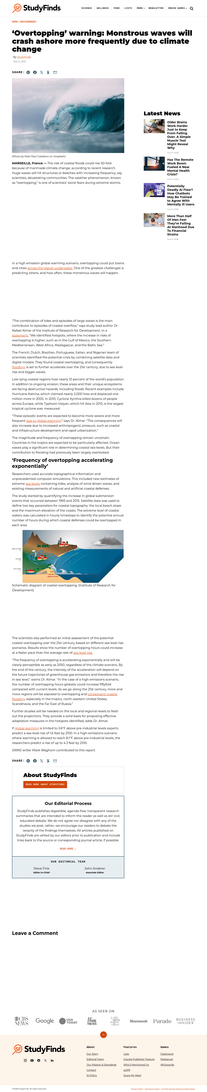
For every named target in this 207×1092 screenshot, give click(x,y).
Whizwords (167, 1064)
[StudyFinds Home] (36, 8)
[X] (45, 1060)
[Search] (191, 8)
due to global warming (43, 421)
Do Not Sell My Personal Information (178, 1089)
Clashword (167, 1054)
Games (165, 1047)
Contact (91, 1070)
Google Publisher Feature (139, 1059)
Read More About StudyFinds (45, 784)
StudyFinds (24, 57)
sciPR (126, 1070)
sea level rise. (83, 652)
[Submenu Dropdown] (144, 8)
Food (117, 8)
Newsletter (156, 8)
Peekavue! (167, 1059)
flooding (18, 367)
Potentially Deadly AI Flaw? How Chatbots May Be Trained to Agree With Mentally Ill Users (180, 195)
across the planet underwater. (50, 268)
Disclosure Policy (152, 1089)
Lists (128, 8)
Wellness (103, 8)
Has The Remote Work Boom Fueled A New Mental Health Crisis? (180, 167)
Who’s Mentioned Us (136, 1064)
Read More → (68, 848)
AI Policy (92, 1075)
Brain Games (176, 8)
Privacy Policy (137, 1089)
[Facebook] (38, 1060)
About (91, 1047)
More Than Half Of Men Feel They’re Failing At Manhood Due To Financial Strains (180, 225)
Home (15, 21)
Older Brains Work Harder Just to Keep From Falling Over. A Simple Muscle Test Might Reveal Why (179, 135)
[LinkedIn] (52, 1060)
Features (130, 1047)
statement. (20, 335)
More (140, 8)
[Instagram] (25, 1060)
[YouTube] (32, 1060)
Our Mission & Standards (101, 1064)
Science (87, 8)
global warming (27, 728)
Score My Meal (132, 1075)
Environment (28, 21)
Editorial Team (95, 1059)
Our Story (92, 1054)
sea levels (33, 484)
